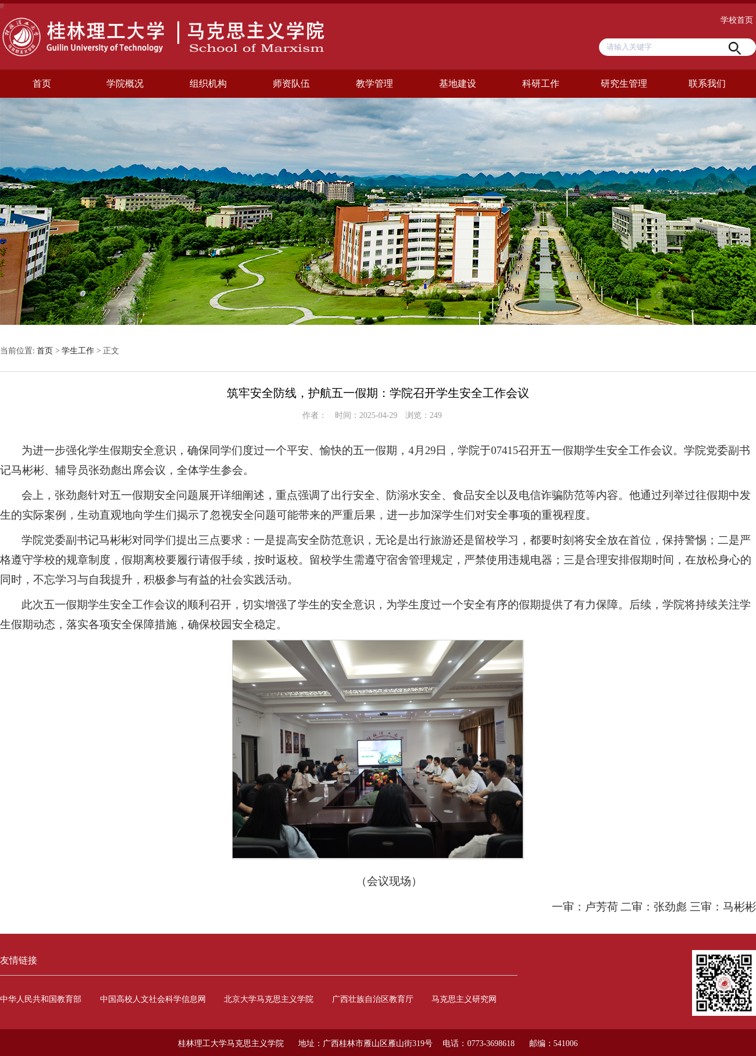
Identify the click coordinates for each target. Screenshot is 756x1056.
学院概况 (125, 83)
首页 (42, 83)
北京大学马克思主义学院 (268, 999)
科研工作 (540, 83)
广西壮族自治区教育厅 (372, 999)
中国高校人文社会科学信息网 (153, 999)
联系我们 (707, 83)
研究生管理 (624, 83)
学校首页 (737, 20)
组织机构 (208, 83)
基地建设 (457, 83)
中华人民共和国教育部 (40, 999)
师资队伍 (291, 83)
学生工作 (78, 350)
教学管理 (374, 83)
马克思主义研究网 (464, 999)
